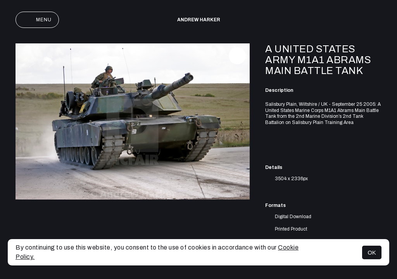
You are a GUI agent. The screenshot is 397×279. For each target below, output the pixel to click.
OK (372, 252)
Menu (37, 19)
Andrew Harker (198, 19)
